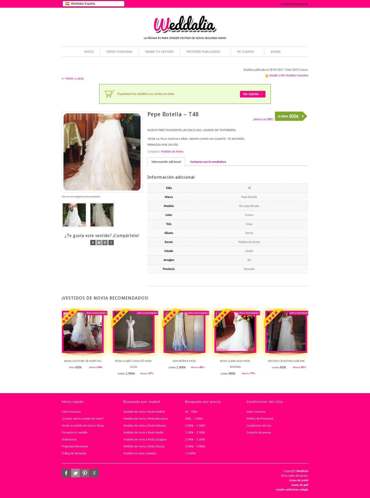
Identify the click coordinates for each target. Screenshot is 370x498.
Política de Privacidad (260, 418)
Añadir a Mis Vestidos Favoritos (288, 75)
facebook (93, 242)
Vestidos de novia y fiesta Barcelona (145, 418)
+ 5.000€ (190, 453)
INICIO (89, 51)
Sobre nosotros (256, 411)
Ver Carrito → (253, 94)
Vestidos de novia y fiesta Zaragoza (144, 439)
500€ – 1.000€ (194, 418)
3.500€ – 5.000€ (195, 446)
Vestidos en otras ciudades (139, 453)
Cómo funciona (71, 411)
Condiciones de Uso (259, 425)
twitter (99, 242)
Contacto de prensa (259, 432)
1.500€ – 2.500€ (195, 432)
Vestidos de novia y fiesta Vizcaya (144, 446)
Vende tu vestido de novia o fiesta (83, 425)
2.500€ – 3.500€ (195, 439)
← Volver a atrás (73, 78)
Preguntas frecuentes (75, 446)
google (111, 242)
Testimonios (69, 439)
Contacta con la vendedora (208, 162)
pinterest (105, 242)
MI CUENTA (245, 52)
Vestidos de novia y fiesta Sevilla (143, 432)
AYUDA (274, 52)
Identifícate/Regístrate (294, 4)
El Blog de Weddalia (74, 453)
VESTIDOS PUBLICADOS (202, 52)
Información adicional (166, 162)
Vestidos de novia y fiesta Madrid (144, 411)
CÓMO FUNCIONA (119, 51)
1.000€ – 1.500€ (195, 425)
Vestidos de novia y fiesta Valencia (144, 425)
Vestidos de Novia (172, 151)
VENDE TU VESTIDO (159, 51)
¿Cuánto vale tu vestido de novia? (83, 418)
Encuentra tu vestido (74, 432)
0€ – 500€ (191, 411)
